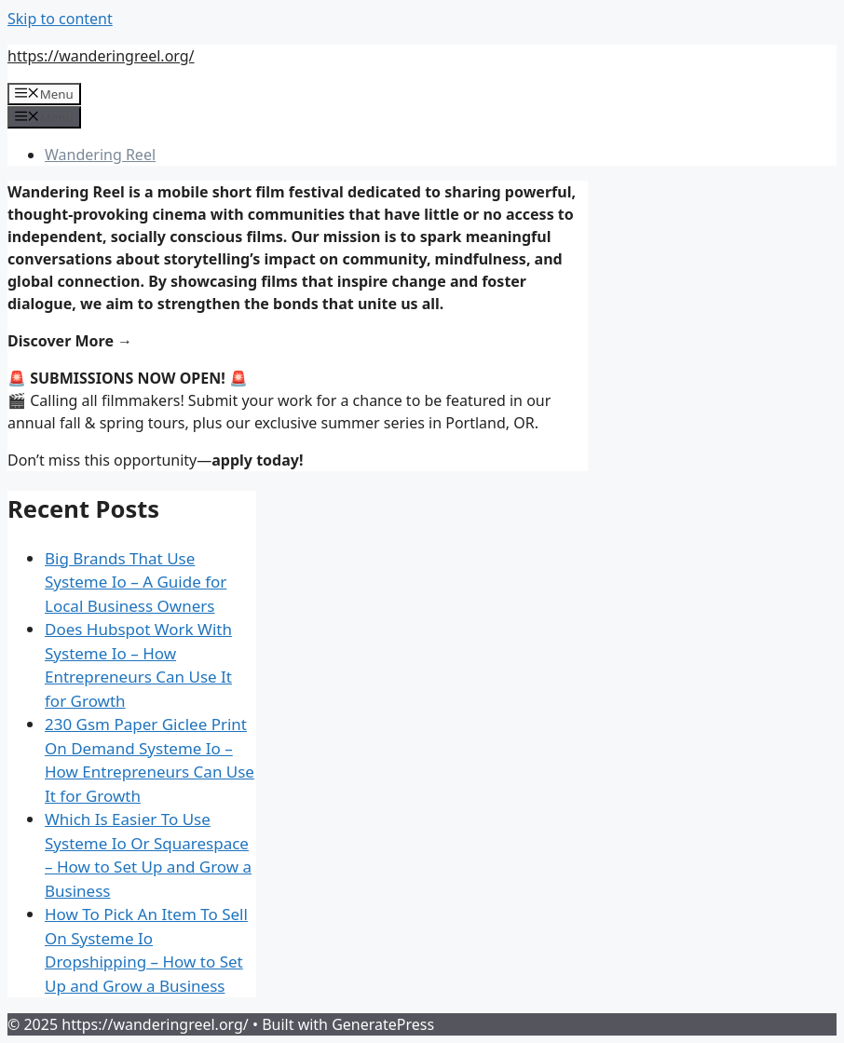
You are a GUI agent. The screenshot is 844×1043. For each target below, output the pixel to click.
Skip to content (60, 18)
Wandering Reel (100, 154)
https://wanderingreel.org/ (101, 56)
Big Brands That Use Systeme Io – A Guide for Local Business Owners (135, 582)
